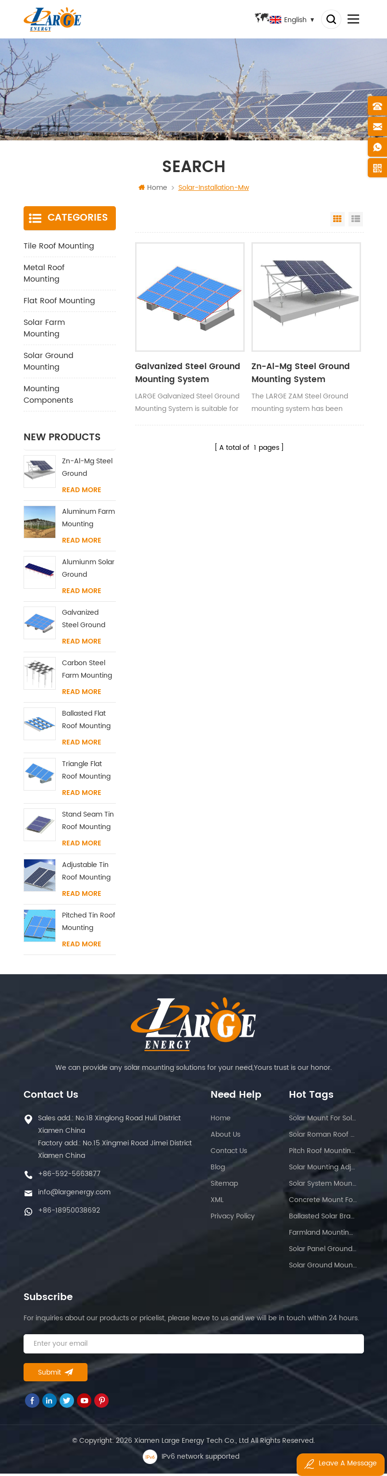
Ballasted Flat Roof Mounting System (86, 722)
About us (225, 1136)
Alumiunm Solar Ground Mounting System (88, 571)
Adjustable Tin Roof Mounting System (86, 874)
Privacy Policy (233, 1218)
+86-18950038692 (69, 1212)
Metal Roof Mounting (44, 276)
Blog (218, 1169)
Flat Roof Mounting (59, 303)
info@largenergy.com (74, 1194)
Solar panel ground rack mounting (323, 1251)
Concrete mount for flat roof (323, 1202)
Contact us (229, 1153)
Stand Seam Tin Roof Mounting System (88, 823)
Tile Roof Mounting (59, 248)
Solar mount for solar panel (323, 1120)
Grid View (337, 221)
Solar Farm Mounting (44, 331)
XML (217, 1202)
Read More (81, 492)
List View (356, 221)
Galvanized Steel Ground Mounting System (184, 375)
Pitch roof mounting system (323, 1153)
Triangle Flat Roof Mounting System (86, 773)
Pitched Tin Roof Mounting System (88, 924)
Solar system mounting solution (323, 1185)
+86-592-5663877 (69, 1176)
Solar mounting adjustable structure (323, 1169)
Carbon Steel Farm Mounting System (87, 672)
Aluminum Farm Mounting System (88, 521)
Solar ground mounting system (323, 1267)
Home (152, 190)
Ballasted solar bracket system (323, 1218)
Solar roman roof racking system (323, 1136)
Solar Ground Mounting (49, 364)
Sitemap (224, 1185)
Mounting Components (48, 397)
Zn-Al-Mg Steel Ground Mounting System (297, 375)
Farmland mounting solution (323, 1234)
